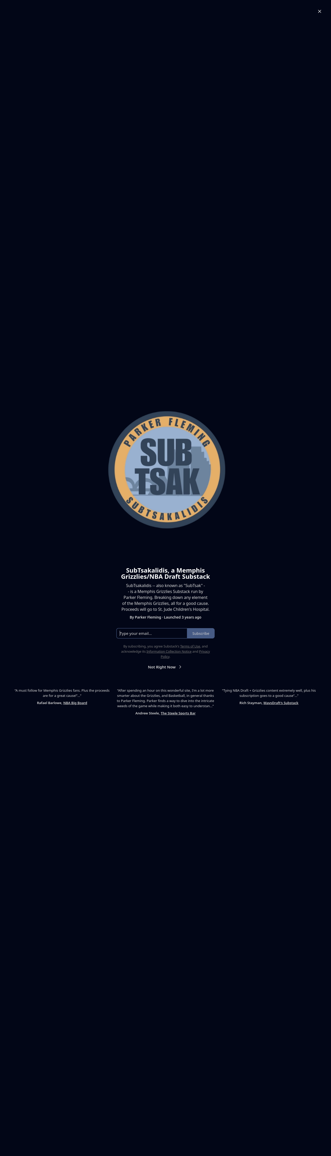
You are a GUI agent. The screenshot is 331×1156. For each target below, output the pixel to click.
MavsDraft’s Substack (281, 702)
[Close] (319, 11)
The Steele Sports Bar (178, 713)
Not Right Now (165, 666)
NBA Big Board (75, 702)
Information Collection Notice (168, 651)
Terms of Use (190, 646)
